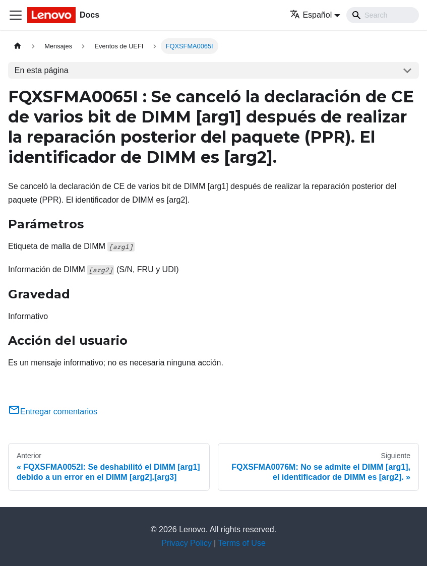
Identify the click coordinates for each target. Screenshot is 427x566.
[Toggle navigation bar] (15, 15)
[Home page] (17, 46)
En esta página (42, 70)
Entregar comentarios (52, 411)
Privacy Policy (186, 543)
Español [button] (311, 15)
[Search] (382, 15)
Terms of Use (242, 543)
